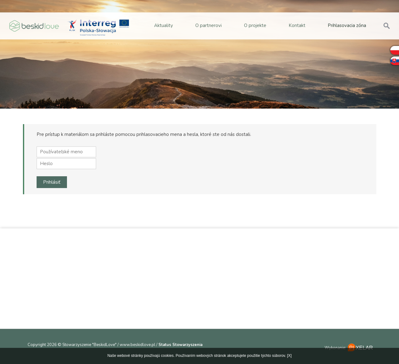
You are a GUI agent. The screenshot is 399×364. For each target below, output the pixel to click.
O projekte (255, 25)
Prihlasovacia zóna (347, 25)
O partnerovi (208, 25)
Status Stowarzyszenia (180, 345)
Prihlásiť (51, 182)
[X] (289, 355)
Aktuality (163, 25)
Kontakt (297, 25)
